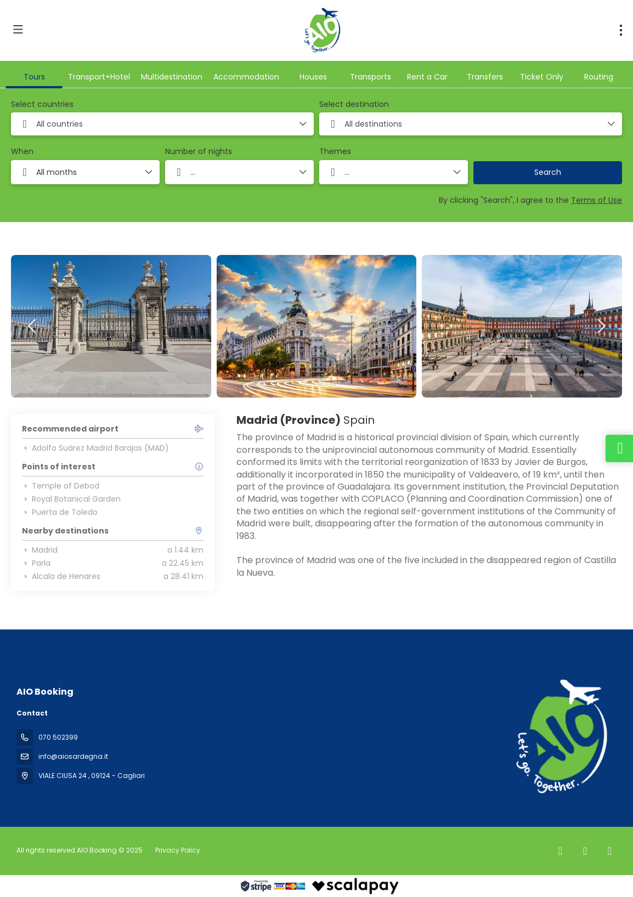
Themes (335, 151)
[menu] (621, 30)
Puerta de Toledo (60, 512)
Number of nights (198, 151)
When (22, 151)
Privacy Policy (177, 850)
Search (547, 172)
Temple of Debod (60, 486)
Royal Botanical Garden (71, 499)
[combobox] (162, 123)
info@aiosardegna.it (73, 756)
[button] (33, 326)
